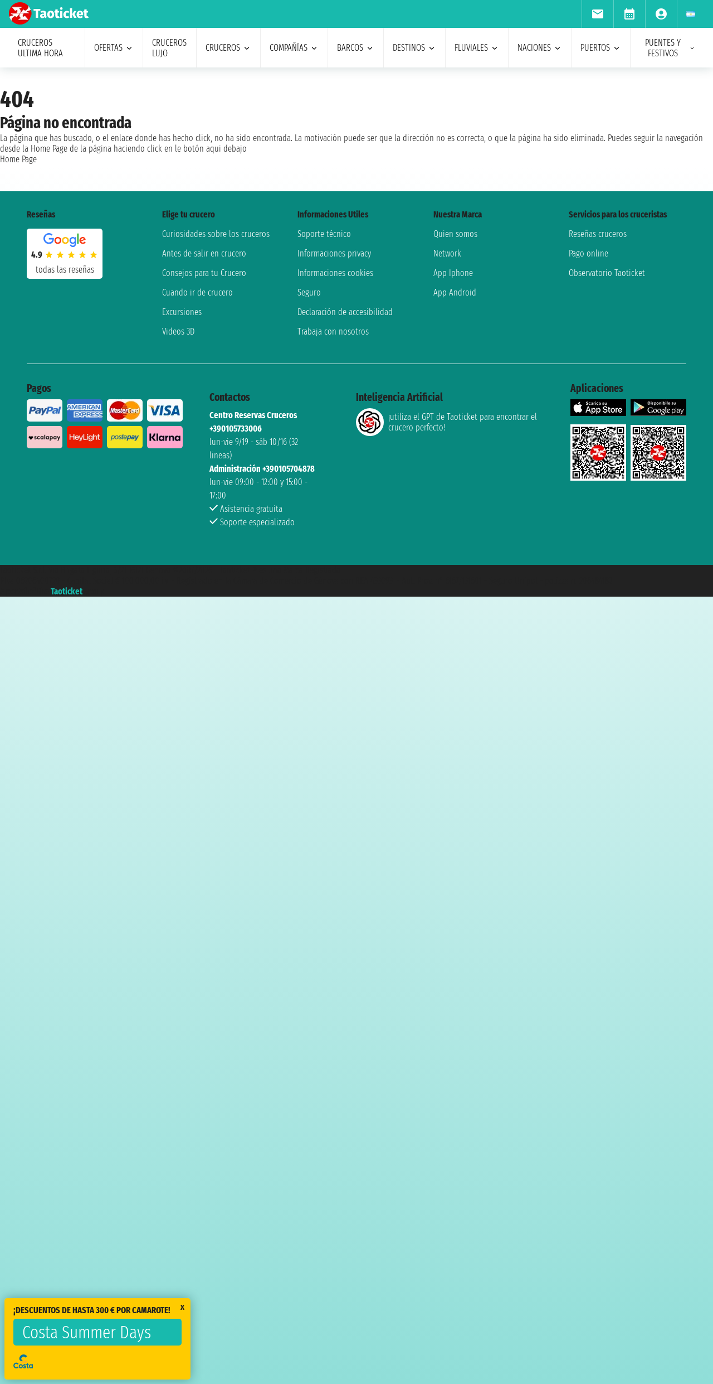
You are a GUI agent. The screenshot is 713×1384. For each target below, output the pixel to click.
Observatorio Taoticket (607, 273)
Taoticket (66, 591)
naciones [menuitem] (539, 47)
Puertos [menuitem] (600, 47)
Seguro (309, 292)
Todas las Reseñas (65, 269)
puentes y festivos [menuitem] (670, 48)
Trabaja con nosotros (333, 331)
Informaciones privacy (334, 253)
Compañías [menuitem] (294, 47)
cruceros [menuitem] (228, 47)
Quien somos (455, 234)
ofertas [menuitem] (114, 47)
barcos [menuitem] (355, 47)
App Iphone (453, 273)
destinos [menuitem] (414, 47)
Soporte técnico (324, 234)
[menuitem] (597, 14)
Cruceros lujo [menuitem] (169, 48)
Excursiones (182, 312)
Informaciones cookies (335, 273)
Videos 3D (178, 331)
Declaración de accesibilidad (345, 312)
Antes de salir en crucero (204, 253)
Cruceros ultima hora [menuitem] (40, 48)
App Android (454, 292)
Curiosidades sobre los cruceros (216, 234)
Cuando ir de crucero (197, 292)
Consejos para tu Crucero (204, 273)
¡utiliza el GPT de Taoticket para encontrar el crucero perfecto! (446, 422)
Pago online (588, 253)
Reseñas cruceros (598, 234)
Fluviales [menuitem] (477, 47)
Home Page (18, 159)
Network (447, 253)
